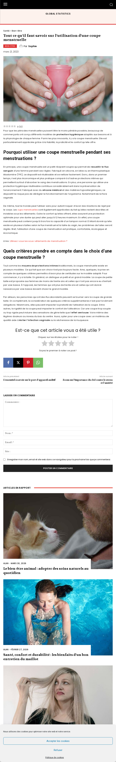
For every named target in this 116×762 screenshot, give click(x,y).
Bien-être (17, 30)
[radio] (45, 343)
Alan (5, 563)
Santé (6, 30)
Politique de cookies (54, 757)
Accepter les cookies (58, 741)
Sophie (32, 46)
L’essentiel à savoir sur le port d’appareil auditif (29, 380)
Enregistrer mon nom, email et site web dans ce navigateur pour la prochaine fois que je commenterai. (59, 459)
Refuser (58, 750)
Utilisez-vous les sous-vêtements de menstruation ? (39, 241)
